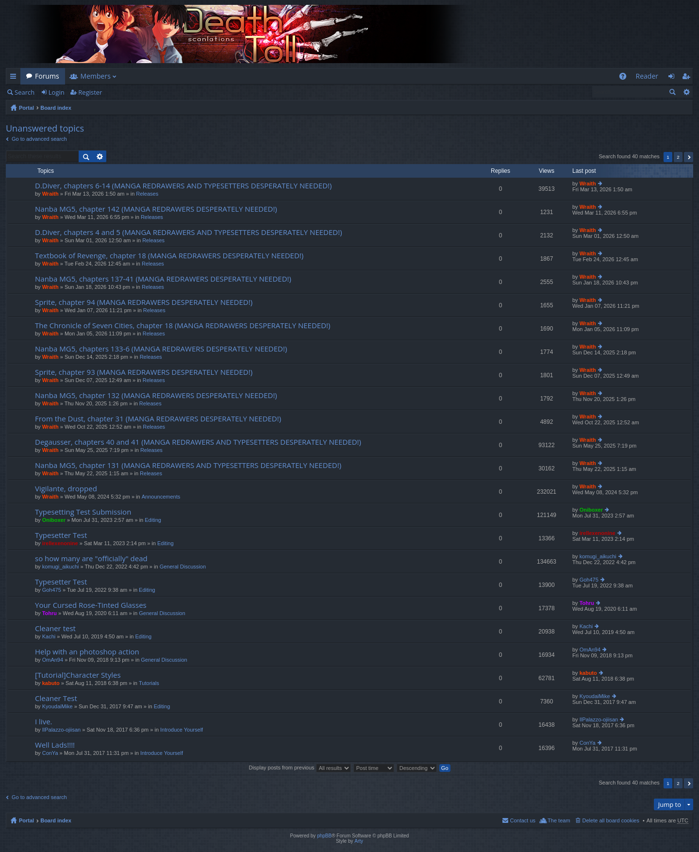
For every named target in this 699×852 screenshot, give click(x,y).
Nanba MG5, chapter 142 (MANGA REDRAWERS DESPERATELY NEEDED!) (156, 209)
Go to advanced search (39, 139)
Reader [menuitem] (647, 76)
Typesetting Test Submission (83, 512)
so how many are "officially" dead (91, 558)
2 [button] (678, 157)
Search (24, 92)
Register (90, 92)
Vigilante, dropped (66, 488)
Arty (358, 841)
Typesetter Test (61, 535)
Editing (153, 520)
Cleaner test (55, 628)
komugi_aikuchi (60, 566)
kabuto (51, 683)
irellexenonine (60, 543)
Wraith (50, 194)
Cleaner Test (56, 698)
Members (96, 76)
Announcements (161, 497)
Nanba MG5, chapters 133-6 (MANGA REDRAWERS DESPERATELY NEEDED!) (161, 348)
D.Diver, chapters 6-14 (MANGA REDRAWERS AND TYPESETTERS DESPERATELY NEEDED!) (183, 185)
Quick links (15, 77)
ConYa (50, 753)
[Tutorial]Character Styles (78, 675)
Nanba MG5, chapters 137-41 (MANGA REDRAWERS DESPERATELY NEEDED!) (163, 279)
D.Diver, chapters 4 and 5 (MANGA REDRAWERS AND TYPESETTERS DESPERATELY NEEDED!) (188, 232)
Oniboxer (54, 520)
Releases (147, 194)
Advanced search (686, 92)
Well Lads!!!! (55, 745)
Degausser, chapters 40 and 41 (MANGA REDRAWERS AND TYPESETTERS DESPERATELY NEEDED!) (198, 442)
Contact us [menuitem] (522, 820)
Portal (26, 108)
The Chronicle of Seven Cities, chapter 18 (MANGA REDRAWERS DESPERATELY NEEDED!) (182, 325)
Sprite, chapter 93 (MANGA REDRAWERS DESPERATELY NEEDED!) (143, 372)
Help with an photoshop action (87, 651)
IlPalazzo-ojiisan (61, 730)
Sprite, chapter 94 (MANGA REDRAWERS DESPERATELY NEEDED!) (143, 302)
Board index (55, 108)
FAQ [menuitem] (625, 77)
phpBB (324, 835)
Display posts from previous (299, 767)
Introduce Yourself (181, 730)
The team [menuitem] (559, 820)
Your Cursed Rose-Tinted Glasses (91, 605)
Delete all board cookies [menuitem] (610, 820)
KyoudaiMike (57, 706)
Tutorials (149, 683)
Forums (47, 76)
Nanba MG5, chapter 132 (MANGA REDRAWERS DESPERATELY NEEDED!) (156, 395)
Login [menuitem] (674, 77)
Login (57, 92)
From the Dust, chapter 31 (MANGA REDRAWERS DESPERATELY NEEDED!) (158, 418)
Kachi (49, 636)
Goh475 (51, 590)
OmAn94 (52, 660)
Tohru (49, 613)
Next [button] (688, 157)
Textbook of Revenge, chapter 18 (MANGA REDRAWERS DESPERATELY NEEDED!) (169, 255)
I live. (43, 721)
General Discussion (183, 566)
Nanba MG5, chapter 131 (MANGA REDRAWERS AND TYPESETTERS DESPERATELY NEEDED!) (188, 465)
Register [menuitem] (687, 77)
